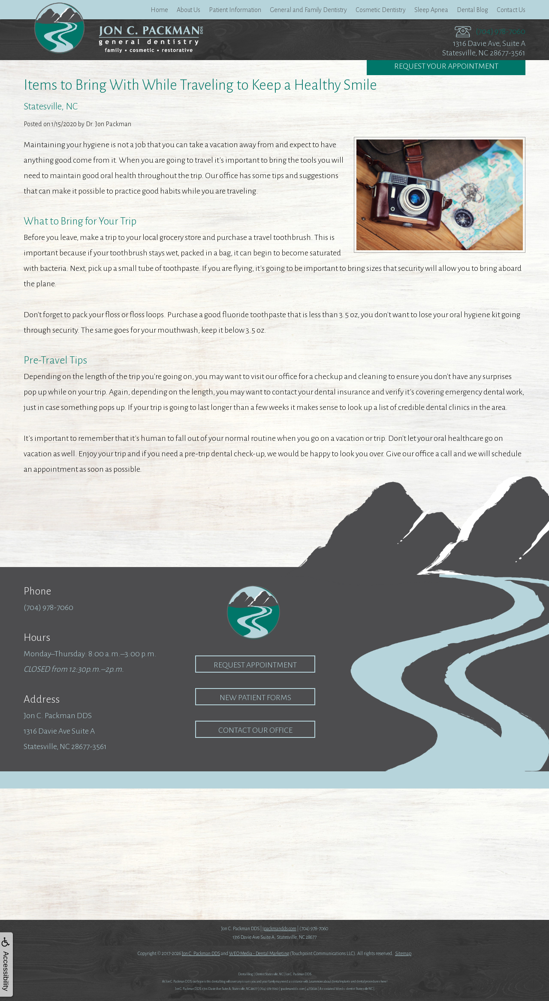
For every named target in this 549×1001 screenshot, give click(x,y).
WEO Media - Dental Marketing (259, 953)
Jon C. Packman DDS (201, 953)
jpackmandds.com (279, 928)
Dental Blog (472, 9)
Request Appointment (255, 665)
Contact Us (511, 9)
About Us (188, 9)
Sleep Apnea (431, 9)
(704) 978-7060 (500, 31)
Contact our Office (255, 730)
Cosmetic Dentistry (381, 9)
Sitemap (403, 953)
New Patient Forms (255, 697)
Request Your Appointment (446, 67)
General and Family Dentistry (308, 9)
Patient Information (235, 9)
